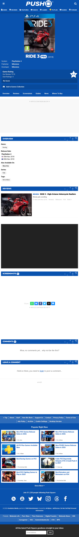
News (46, 94)
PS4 (64, 200)
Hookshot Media (13, 508)
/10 (13, 74)
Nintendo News (64, 516)
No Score (6, 81)
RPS (58, 520)
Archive (30, 421)
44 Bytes (48, 508)
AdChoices (56, 508)
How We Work (27, 418)
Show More (39, 486)
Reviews (16, 94)
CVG (53, 520)
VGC (31, 520)
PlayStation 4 (17, 61)
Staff (18, 418)
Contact (48, 418)
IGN (73, 516)
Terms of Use (71, 418)
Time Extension (37, 516)
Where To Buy (57, 94)
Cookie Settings (41, 421)
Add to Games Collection (13, 86)
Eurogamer (23, 520)
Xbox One (6, 166)
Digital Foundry (51, 516)
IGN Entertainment (32, 508)
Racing (5, 147)
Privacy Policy (58, 418)
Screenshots (27, 94)
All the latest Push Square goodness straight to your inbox (39, 528)
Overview (6, 94)
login (42, 371)
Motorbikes (6, 180)
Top (5, 418)
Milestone (15, 64)
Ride (4, 173)
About (12, 418)
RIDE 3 (36, 56)
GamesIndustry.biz (42, 520)
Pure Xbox (26, 516)
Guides (38, 94)
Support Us (39, 418)
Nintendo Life (15, 516)
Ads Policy (21, 421)
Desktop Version (55, 421)
